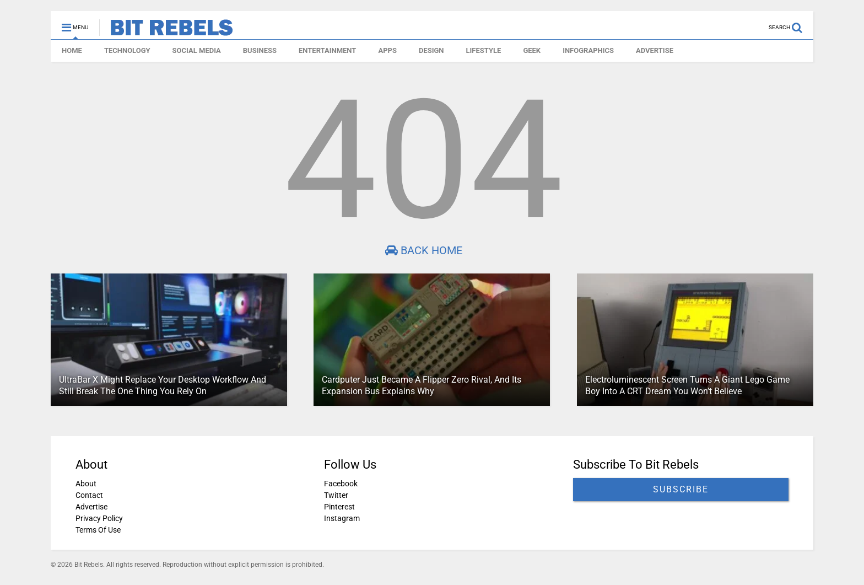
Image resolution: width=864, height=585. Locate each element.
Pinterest (339, 506)
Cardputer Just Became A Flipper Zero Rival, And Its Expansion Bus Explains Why (421, 385)
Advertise (91, 506)
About (85, 483)
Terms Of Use (98, 529)
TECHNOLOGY (127, 50)
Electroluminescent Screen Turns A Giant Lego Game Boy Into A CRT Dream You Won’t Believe (687, 385)
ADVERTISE (654, 50)
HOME (72, 50)
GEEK (532, 50)
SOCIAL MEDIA (196, 50)
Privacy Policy (99, 518)
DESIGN (431, 50)
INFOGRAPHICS (588, 50)
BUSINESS (260, 50)
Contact (89, 495)
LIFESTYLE (483, 50)
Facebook (341, 483)
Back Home (423, 250)
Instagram (342, 518)
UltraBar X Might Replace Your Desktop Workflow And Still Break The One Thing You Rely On (162, 385)
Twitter (336, 495)
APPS (387, 50)
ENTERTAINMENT (327, 50)
